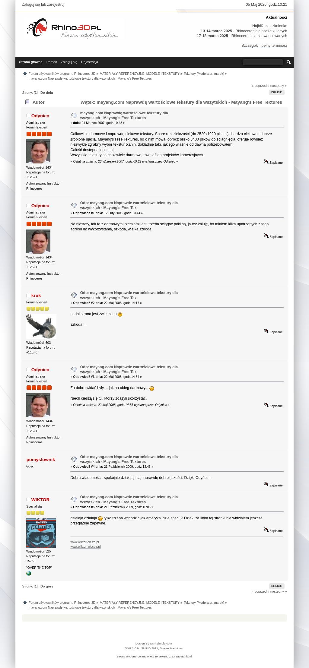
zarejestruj (56, 4)
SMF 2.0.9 (132, 648)
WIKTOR (40, 499)
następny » (278, 85)
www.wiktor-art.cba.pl (85, 546)
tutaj (110, 150)
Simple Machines (171, 648)
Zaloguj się (31, 4)
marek (218, 73)
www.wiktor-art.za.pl (84, 542)
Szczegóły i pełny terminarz (264, 45)
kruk (36, 295)
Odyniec (40, 115)
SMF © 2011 (149, 648)
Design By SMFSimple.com (153, 643)
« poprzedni (260, 85)
